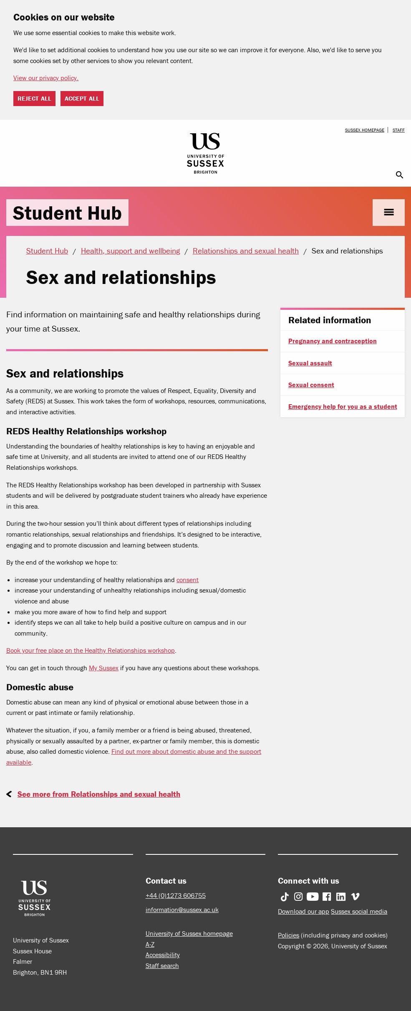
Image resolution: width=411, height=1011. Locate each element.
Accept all (82, 98)
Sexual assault (310, 363)
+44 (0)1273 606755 (176, 895)
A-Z (150, 944)
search (400, 175)
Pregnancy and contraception (332, 341)
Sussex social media (359, 911)
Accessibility (163, 954)
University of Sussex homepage (189, 933)
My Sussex (104, 668)
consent (188, 579)
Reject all (34, 98)
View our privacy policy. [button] (45, 77)
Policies (288, 935)
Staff (399, 130)
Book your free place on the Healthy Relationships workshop (90, 650)
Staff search (162, 965)
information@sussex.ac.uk (182, 909)
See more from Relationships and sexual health (99, 794)
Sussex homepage (364, 130)
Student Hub (67, 212)
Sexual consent (311, 384)
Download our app (303, 911)
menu (389, 212)
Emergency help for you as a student (342, 406)
